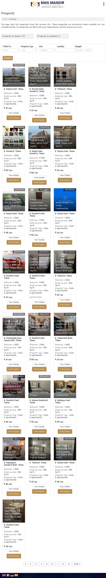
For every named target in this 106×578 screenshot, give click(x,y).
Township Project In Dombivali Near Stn (14, 143)
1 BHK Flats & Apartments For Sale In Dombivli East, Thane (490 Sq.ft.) (13, 514)
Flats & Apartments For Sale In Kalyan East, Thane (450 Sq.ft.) (64, 140)
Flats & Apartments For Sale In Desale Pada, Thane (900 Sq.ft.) (39, 140)
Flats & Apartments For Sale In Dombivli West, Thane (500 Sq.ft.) (39, 265)
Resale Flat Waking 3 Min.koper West (12, 455)
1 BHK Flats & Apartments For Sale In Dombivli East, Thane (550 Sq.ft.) (13, 389)
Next (77, 564)
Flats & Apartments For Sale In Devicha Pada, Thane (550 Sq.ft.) (39, 78)
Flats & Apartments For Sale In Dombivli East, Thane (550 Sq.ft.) (38, 327)
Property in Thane (11, 36)
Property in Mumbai (47, 36)
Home (5, 19)
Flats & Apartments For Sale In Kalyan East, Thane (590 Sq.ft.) (13, 202)
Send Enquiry (14, 118)
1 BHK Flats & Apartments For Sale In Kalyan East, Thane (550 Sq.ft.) (64, 452)
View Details (14, 113)
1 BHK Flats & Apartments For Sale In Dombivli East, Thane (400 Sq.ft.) (13, 265)
